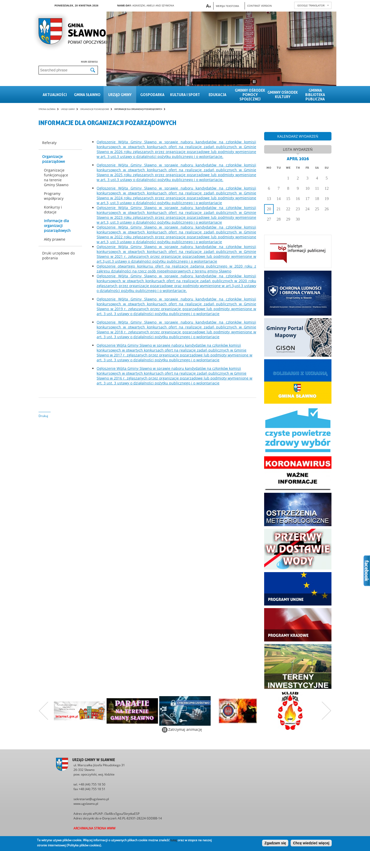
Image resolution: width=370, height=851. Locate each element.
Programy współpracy (53, 196)
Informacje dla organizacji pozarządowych (138, 109)
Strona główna (47, 109)
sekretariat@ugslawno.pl (91, 799)
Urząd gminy (120, 94)
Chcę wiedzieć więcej (311, 843)
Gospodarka (152, 94)
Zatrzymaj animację (185, 729)
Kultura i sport (185, 94)
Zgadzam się (275, 843)
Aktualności (55, 94)
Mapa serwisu (89, 61)
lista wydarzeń (298, 149)
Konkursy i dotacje (53, 209)
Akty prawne (54, 239)
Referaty (49, 142)
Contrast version (259, 5)
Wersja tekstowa (227, 6)
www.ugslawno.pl (85, 803)
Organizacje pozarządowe (94, 109)
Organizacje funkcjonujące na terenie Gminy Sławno (56, 177)
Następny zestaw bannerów (326, 711)
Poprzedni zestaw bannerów (43, 711)
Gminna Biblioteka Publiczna (315, 94)
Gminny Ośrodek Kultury (282, 94)
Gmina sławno (87, 94)
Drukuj (43, 416)
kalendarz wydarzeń (297, 136)
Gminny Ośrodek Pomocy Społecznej (250, 94)
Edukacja (217, 94)
